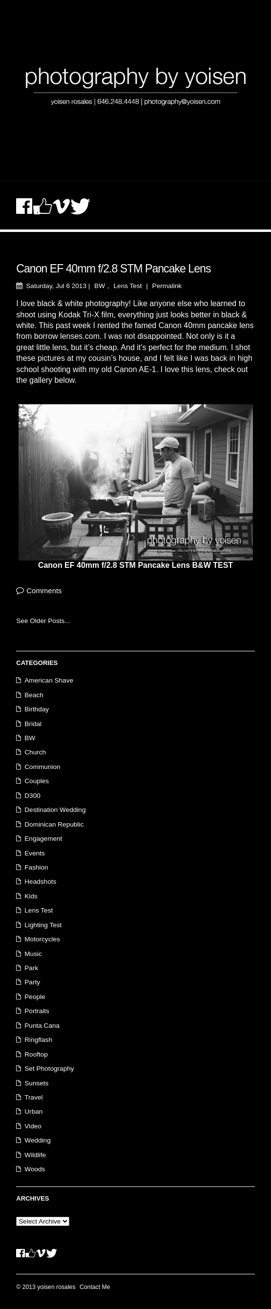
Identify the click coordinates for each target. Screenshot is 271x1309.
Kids (30, 896)
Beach (33, 695)
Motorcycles (42, 939)
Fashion (36, 867)
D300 (32, 795)
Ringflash (38, 1039)
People (34, 996)
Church (35, 752)
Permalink (167, 286)
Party (32, 982)
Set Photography (49, 1068)
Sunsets (36, 1083)
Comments (44, 590)
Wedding (37, 1140)
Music (33, 953)
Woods (34, 1169)
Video (33, 1126)
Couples (36, 781)
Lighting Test (43, 925)
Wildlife (35, 1155)
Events (34, 853)
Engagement (43, 838)
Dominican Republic (53, 824)
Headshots (40, 881)
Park (31, 968)
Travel (33, 1097)
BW (99, 286)
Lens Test (128, 286)
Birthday (36, 709)
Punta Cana (42, 1025)
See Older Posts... (43, 620)
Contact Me (95, 1287)
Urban (33, 1111)
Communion (42, 766)
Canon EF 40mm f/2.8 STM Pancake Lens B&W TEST (135, 565)
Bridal (33, 723)
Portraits (36, 1011)
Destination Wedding (54, 809)
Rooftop (36, 1054)
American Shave (48, 680)
